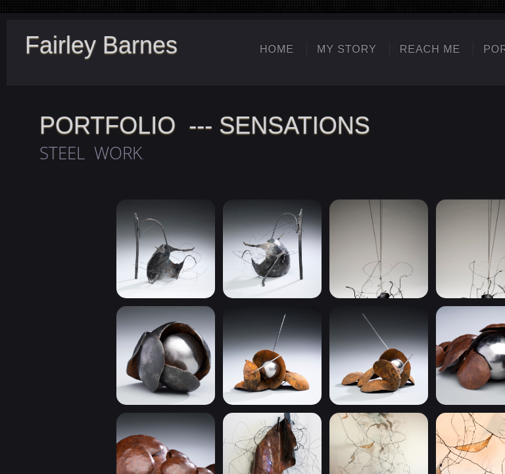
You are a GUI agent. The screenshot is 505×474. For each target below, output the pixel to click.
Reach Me (430, 49)
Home (277, 49)
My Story (347, 49)
